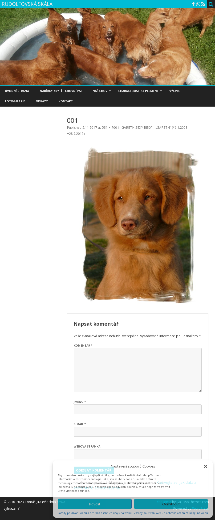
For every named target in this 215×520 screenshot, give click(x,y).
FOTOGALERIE (15, 101)
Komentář (83, 346)
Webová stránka (87, 446)
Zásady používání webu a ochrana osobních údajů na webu (95, 513)
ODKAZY (42, 101)
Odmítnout (171, 504)
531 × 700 (109, 127)
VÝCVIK (174, 91)
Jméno (80, 402)
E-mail (80, 424)
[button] (205, 466)
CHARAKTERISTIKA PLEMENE (138, 91)
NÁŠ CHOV (100, 91)
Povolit (94, 504)
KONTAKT (66, 101)
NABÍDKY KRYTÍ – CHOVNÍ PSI (61, 91)
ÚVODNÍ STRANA (17, 91)
